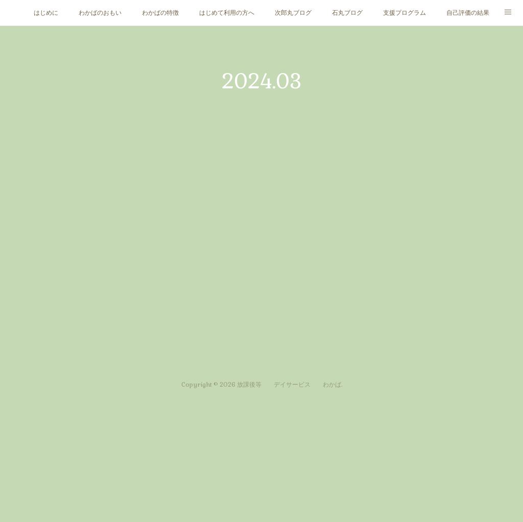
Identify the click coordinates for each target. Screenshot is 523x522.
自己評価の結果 (467, 12)
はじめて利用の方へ (226, 12)
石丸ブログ (347, 12)
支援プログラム (404, 12)
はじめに (46, 12)
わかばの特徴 (160, 12)
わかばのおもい (100, 12)
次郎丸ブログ (293, 12)
